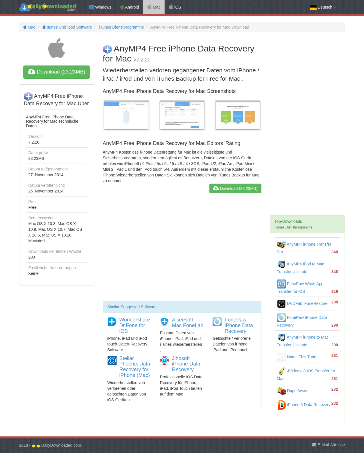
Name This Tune (296, 357)
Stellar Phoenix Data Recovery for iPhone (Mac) (134, 366)
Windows (100, 7)
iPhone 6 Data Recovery (304, 404)
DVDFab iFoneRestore (302, 303)
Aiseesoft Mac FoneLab (187, 322)
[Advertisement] (182, 249)
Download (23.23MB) (56, 72)
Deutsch (323, 7)
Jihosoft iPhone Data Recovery (186, 364)
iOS (175, 7)
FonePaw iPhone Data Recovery (239, 325)
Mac (153, 7)
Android (129, 7)
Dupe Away (292, 390)
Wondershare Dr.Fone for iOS (134, 325)
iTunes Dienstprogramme (121, 27)
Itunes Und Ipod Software (66, 27)
